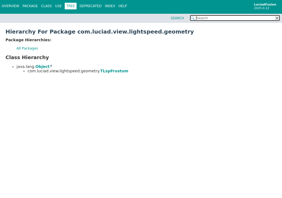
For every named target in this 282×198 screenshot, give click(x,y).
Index (110, 6)
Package (30, 6)
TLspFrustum (114, 71)
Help (122, 6)
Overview (10, 6)
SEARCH (177, 18)
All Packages (27, 48)
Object (42, 66)
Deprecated (91, 6)
